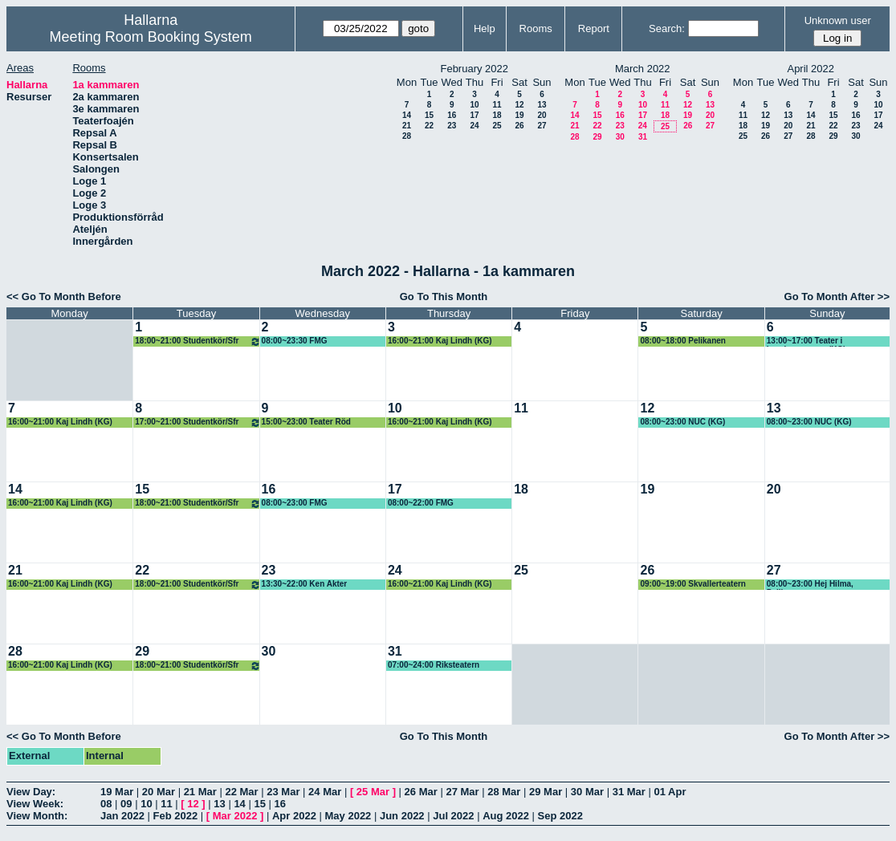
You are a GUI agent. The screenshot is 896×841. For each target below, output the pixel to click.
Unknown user (837, 20)
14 (406, 115)
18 (496, 115)
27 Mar (462, 792)
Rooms (535, 28)
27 (541, 125)
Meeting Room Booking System (151, 37)
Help (484, 28)
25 (496, 125)
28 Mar (503, 792)
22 (429, 125)
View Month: (36, 816)
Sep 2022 (560, 816)
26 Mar (421, 792)
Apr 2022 (294, 816)
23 (451, 125)
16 (451, 115)
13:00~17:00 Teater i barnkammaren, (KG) (806, 341)
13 (541, 104)
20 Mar (158, 792)
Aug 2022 (506, 816)
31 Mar (629, 792)
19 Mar (116, 792)
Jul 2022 (453, 816)
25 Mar (372, 792)
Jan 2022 (122, 816)
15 (429, 115)
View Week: (34, 804)
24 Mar (324, 792)
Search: (667, 28)
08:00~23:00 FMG (295, 502)
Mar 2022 (235, 816)
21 (406, 125)
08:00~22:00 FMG (421, 502)
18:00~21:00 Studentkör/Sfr (197, 341)
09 (126, 804)
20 (541, 115)
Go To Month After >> (837, 296)
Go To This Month (444, 296)
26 (519, 125)
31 (642, 136)
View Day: (30, 792)
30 (620, 136)
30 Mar (587, 792)
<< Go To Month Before (63, 296)
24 (474, 125)
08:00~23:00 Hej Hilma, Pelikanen (810, 584)
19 (519, 115)
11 (496, 104)
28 (406, 136)
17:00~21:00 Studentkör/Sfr (197, 422)
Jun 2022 (402, 816)
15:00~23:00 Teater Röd (306, 421)
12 (519, 104)
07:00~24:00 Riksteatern (433, 664)
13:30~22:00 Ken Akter (305, 583)
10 (474, 104)
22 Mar (241, 792)
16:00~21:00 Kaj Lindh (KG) (440, 340)
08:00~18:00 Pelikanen (682, 340)
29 (597, 136)
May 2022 (348, 816)
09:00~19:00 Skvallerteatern (692, 583)
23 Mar (283, 792)
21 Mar (200, 792)
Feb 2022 (175, 816)
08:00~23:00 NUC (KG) (682, 421)
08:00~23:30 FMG (295, 340)
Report (593, 28)
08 (106, 804)
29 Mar (545, 792)
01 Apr (670, 792)
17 (474, 115)
